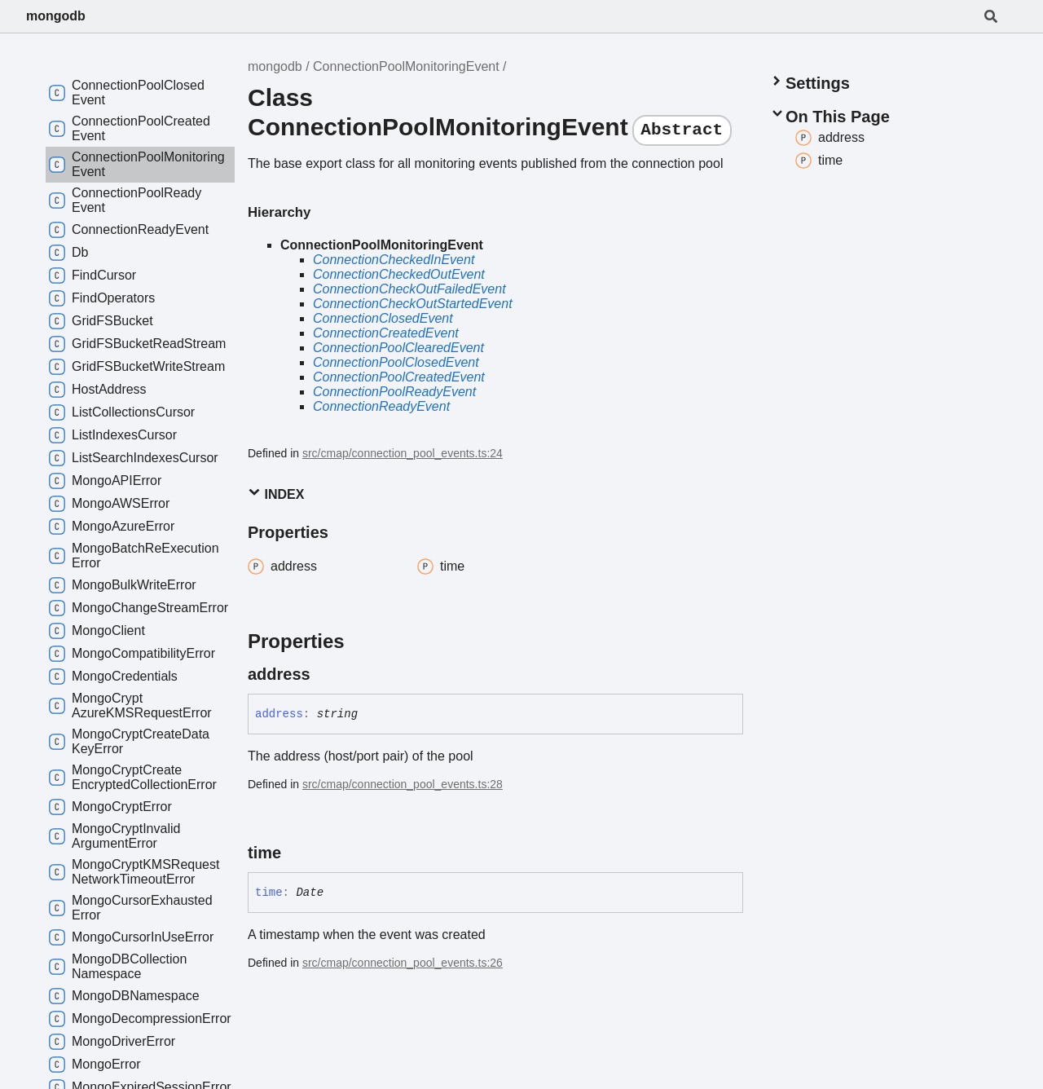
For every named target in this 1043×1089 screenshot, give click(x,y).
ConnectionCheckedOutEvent (399, 274)
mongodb (56, 16)
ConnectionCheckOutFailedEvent (409, 289)
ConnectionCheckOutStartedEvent (413, 304)
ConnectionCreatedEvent (386, 333)
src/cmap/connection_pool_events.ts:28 (402, 784)
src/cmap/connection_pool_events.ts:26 (402, 962)
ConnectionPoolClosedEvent (396, 362)
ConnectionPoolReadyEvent (394, 392)
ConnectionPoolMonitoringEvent (406, 66)
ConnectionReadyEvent (381, 406)
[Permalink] (325, 674)
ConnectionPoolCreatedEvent (399, 377)
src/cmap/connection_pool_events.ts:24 (402, 453)
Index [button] (276, 493)
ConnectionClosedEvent (383, 318)
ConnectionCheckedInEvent (393, 260)
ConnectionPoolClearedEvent (398, 348)
